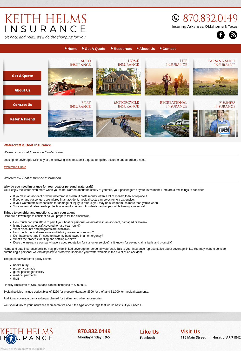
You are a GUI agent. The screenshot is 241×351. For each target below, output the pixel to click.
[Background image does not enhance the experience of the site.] (71, 48)
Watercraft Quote (15, 167)
